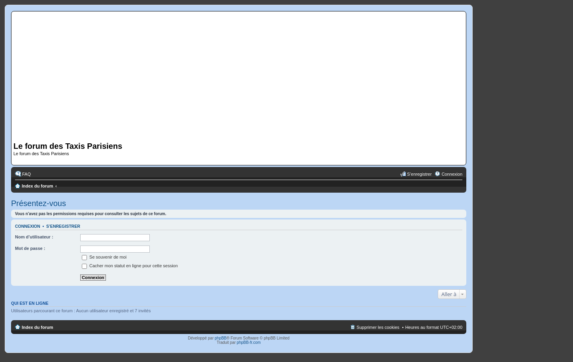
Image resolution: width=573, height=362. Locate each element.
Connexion (27, 226)
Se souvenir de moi (104, 257)
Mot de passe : (30, 248)
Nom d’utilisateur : (34, 236)
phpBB (220, 338)
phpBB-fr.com (249, 342)
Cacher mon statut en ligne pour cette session (130, 265)
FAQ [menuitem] (26, 174)
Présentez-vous (38, 203)
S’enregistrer (63, 226)
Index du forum (37, 186)
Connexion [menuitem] (451, 174)
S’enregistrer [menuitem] (419, 174)
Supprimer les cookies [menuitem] (377, 327)
